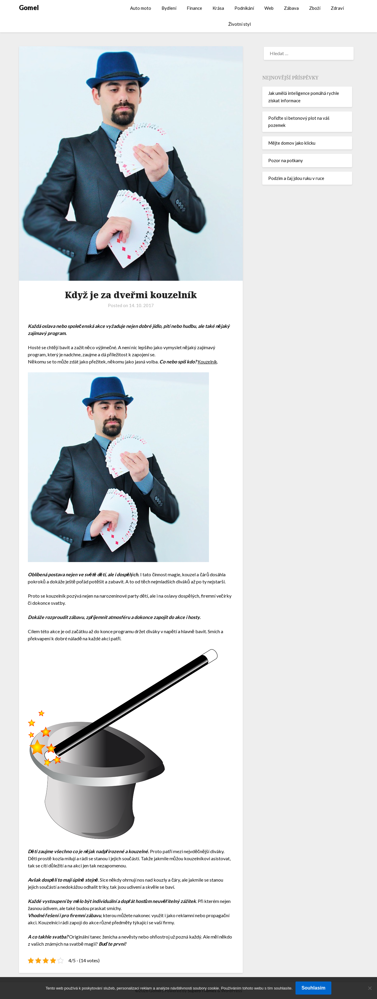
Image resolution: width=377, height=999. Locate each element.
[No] (370, 988)
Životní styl (239, 24)
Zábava (291, 8)
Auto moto (140, 8)
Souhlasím (313, 987)
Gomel (29, 8)
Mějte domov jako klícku (291, 143)
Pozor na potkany (285, 160)
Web (269, 8)
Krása (218, 8)
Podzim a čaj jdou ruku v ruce (296, 178)
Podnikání (244, 8)
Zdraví (337, 8)
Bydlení (169, 8)
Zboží (314, 8)
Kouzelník (208, 361)
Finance (194, 8)
